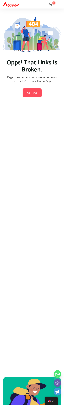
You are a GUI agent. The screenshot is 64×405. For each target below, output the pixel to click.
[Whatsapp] (57, 374)
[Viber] (57, 383)
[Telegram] (57, 391)
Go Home (32, 92)
